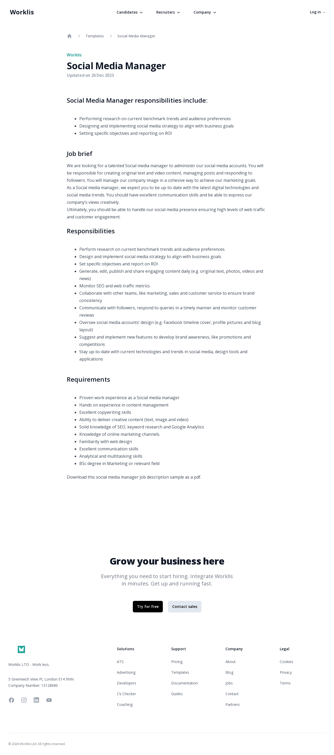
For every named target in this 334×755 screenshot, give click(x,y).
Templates (95, 35)
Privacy (286, 672)
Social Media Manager (136, 35)
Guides (177, 693)
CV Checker (126, 693)
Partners (232, 704)
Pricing (176, 661)
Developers (126, 683)
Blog (229, 672)
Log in (318, 11)
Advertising (126, 672)
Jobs (229, 683)
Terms (285, 683)
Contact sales (184, 606)
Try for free (148, 606)
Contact (232, 693)
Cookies (286, 661)
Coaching (125, 704)
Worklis (22, 12)
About (230, 661)
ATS (120, 661)
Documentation (184, 683)
